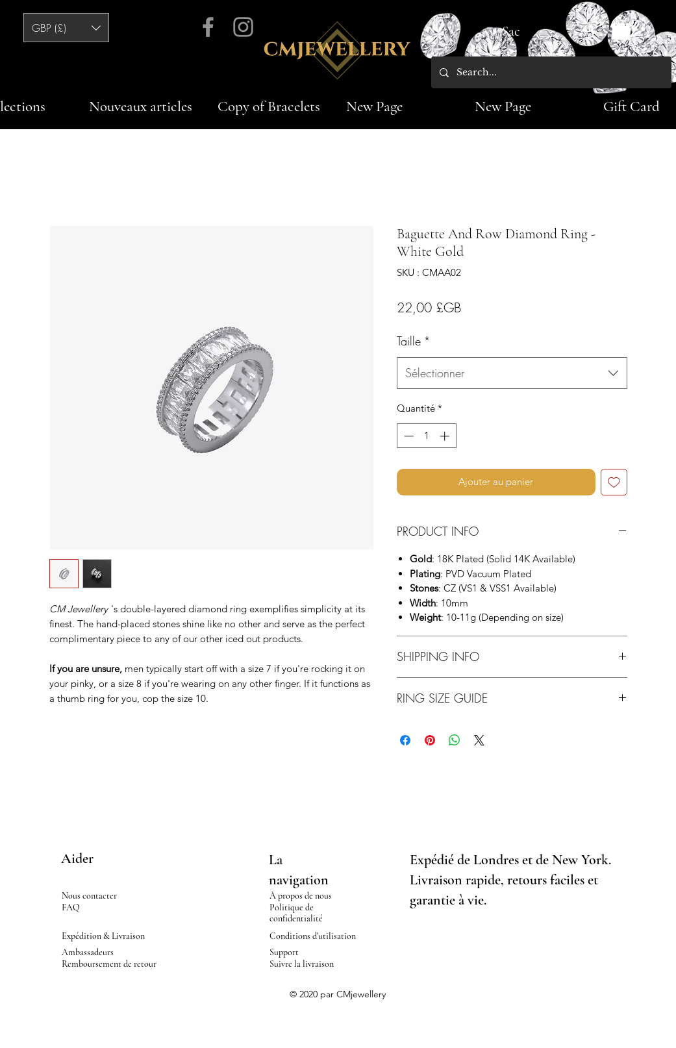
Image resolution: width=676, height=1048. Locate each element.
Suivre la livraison (301, 963)
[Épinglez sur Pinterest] (430, 740)
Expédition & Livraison (103, 936)
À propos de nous (300, 895)
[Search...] (550, 72)
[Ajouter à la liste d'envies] (614, 482)
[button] (66, 27)
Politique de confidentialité (296, 913)
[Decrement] (407, 436)
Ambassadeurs (88, 952)
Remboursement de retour (109, 963)
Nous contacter (89, 895)
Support (284, 952)
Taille (414, 341)
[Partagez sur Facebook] (405, 740)
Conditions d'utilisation (312, 936)
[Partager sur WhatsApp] (454, 740)
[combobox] (512, 373)
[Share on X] (479, 740)
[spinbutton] (426, 436)
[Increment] (446, 436)
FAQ (71, 907)
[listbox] (66, 27)
